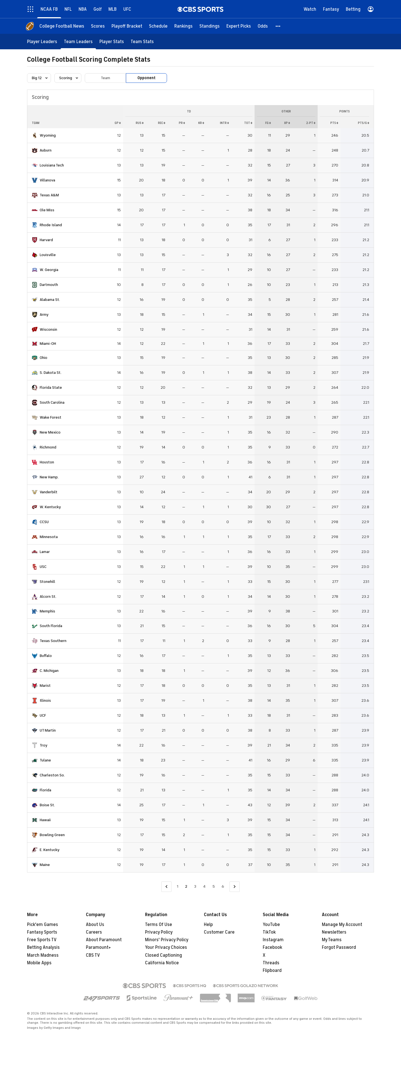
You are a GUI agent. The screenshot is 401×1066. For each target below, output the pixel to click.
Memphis (47, 611)
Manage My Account (342, 924)
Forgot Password (339, 947)
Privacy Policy (159, 932)
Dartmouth (49, 284)
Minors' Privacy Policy (166, 940)
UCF (43, 715)
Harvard (46, 239)
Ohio (43, 357)
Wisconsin (48, 329)
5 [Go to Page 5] (213, 886)
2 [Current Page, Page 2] (186, 886)
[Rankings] (183, 26)
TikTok (269, 932)
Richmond (48, 447)
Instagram (273, 940)
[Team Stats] (142, 41)
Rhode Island (51, 225)
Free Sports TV (42, 940)
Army (44, 314)
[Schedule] (158, 26)
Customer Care (219, 932)
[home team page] (34, 135)
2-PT (310, 123)
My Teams (332, 940)
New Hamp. (49, 477)
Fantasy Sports (42, 932)
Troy (43, 745)
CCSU (44, 521)
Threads (271, 963)
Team (105, 77)
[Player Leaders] (42, 41)
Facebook (272, 947)
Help (208, 924)
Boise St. (47, 805)
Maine (45, 864)
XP (287, 123)
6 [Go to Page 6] (223, 886)
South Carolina (52, 402)
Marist (45, 685)
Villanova (47, 180)
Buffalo (46, 655)
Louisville (48, 254)
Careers (94, 932)
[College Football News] (62, 26)
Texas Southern (53, 640)
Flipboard (272, 970)
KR (201, 123)
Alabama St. (50, 299)
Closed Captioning (163, 955)
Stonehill (47, 581)
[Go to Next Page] (235, 886)
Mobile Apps (39, 963)
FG (268, 123)
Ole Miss (47, 210)
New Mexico (50, 432)
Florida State (51, 387)
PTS (334, 123)
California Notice (162, 963)
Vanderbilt (48, 492)
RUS (140, 123)
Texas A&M (49, 195)
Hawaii (45, 820)
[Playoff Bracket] (127, 26)
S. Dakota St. (50, 372)
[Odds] (262, 26)
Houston (47, 462)
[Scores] (98, 26)
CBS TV (93, 955)
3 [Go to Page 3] (195, 886)
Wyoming (48, 135)
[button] (278, 26)
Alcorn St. (48, 596)
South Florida (51, 625)
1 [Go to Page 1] (177, 886)
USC (43, 566)
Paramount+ (98, 947)
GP (118, 123)
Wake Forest (50, 417)
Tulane (45, 760)
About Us (95, 924)
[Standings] (209, 26)
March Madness (43, 955)
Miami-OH (48, 343)
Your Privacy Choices (166, 947)
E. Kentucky (49, 849)
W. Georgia (49, 269)
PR (182, 123)
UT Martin (48, 730)
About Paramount (104, 940)
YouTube (271, 924)
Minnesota (49, 536)
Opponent (146, 77)
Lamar (45, 551)
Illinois (45, 700)
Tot (248, 123)
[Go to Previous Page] (166, 886)
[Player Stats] (111, 41)
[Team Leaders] (78, 41)
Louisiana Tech (52, 165)
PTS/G (363, 123)
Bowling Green (52, 834)
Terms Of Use (158, 924)
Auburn (46, 150)
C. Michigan (49, 670)
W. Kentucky (50, 507)
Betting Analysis (43, 947)
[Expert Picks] (238, 26)
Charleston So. (52, 775)
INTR (224, 123)
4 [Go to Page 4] (204, 886)
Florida (45, 790)
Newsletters (334, 932)
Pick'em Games (42, 924)
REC (161, 123)
